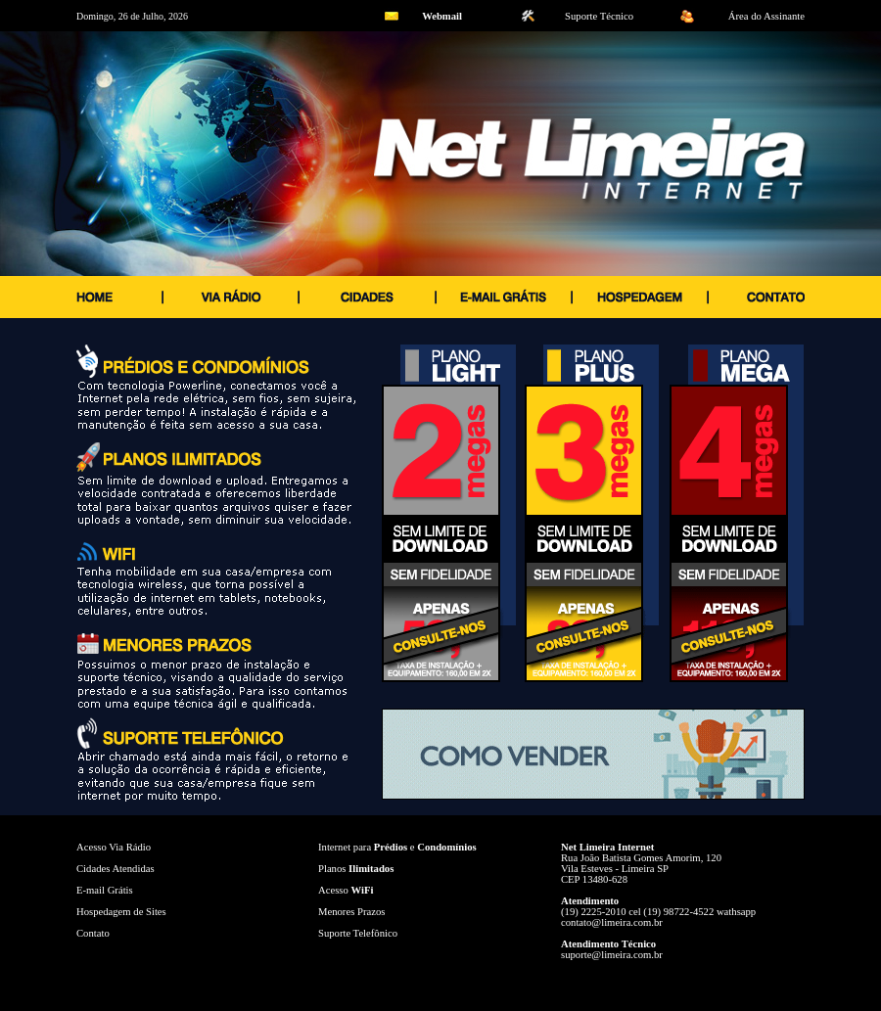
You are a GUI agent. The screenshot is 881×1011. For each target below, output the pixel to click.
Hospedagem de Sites (121, 911)
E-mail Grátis (104, 890)
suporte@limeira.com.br (612, 954)
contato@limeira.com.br (612, 922)
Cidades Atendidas (115, 868)
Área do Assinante (766, 16)
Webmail (442, 16)
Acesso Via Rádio (113, 847)
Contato (93, 933)
